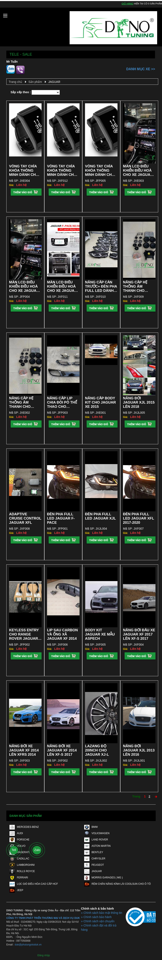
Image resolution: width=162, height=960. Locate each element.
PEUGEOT (94, 864)
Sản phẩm (35, 81)
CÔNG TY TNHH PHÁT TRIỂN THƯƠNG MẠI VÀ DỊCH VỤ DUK (43, 918)
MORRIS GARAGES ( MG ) (103, 877)
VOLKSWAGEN (96, 833)
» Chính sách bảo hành (96, 917)
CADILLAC (19, 858)
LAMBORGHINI (22, 864)
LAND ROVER (96, 839)
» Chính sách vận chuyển (97, 921)
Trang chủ (15, 81)
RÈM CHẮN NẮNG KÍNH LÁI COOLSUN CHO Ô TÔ (117, 883)
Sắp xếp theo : (21, 92)
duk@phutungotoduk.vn (28, 944)
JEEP (16, 890)
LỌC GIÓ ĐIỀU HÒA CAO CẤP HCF (33, 883)
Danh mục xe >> (140, 69)
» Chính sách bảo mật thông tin (101, 912)
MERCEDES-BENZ (24, 826)
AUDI (16, 833)
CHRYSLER (94, 858)
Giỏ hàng (127, 3)
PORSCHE (19, 839)
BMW (91, 826)
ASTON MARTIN (97, 845)
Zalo (37, 850)
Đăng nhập (43, 955)
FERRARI (18, 877)
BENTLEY (93, 852)
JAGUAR (54, 81)
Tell (14, 850)
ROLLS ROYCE (22, 871)
